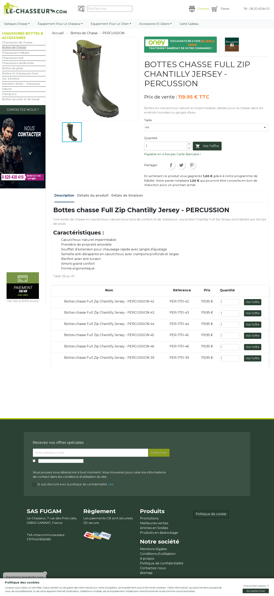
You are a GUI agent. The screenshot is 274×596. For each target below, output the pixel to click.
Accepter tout (256, 590)
